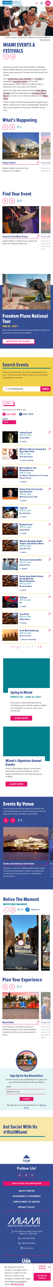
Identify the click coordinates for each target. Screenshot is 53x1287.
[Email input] (25, 1086)
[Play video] (21, 943)
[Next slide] (12, 127)
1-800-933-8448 (28, 1242)
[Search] (21, 388)
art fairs (39, 78)
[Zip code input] (25, 1091)
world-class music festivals (19, 78)
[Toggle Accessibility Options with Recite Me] (41, 3)
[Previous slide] (5, 127)
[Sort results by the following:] (9, 422)
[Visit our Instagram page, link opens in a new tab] (19, 1174)
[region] (26, 1275)
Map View (26, 414)
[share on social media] (13, 56)
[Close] (49, 1267)
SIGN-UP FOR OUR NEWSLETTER (26, 1182)
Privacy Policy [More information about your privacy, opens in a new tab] (18, 1284)
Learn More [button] (21, 718)
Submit (26, 1099)
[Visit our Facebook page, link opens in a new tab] (26, 1174)
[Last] (40, 647)
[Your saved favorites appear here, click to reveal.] (37, 3)
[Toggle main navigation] (48, 3)
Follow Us (35, 909)
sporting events (20, 81)
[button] (37, 208)
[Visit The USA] (26, 1259)
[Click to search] (6, 388)
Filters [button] (7, 403)
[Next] (38, 647)
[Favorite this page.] (6, 56)
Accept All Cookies (42, 1276)
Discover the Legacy (18, 341)
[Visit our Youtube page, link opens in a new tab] (32, 1174)
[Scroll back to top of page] (26, 1158)
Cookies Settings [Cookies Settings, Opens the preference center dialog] (42, 1267)
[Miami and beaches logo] (26, 1221)
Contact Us (28, 1247)
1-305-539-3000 (28, 1237)
